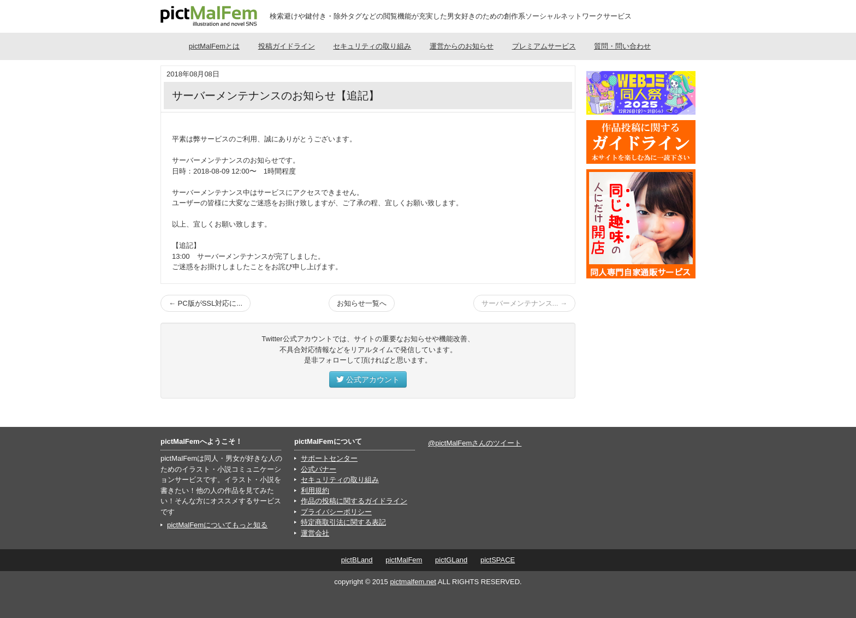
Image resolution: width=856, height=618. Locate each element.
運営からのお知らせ (462, 46)
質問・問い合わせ (622, 46)
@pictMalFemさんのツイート (474, 443)
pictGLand (451, 560)
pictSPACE (497, 560)
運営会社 (315, 533)
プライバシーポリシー (336, 512)
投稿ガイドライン (286, 46)
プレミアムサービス (544, 46)
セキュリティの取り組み (372, 46)
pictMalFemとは (214, 46)
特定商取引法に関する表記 (343, 522)
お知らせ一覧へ (362, 303)
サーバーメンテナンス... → (524, 303)
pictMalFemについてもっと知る (217, 525)
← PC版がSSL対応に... (205, 303)
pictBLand (357, 560)
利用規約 (315, 490)
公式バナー (318, 469)
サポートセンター (329, 458)
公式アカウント (368, 379)
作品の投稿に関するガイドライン (354, 501)
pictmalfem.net (413, 582)
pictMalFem (403, 560)
